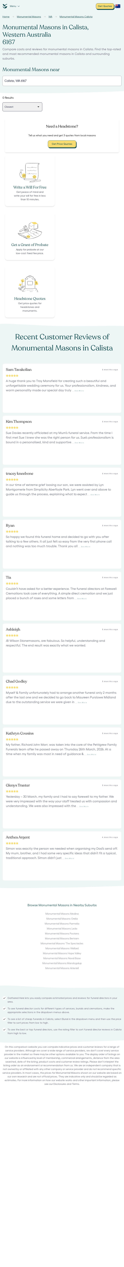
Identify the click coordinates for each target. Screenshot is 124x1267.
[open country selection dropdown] (118, 6)
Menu (15, 6)
